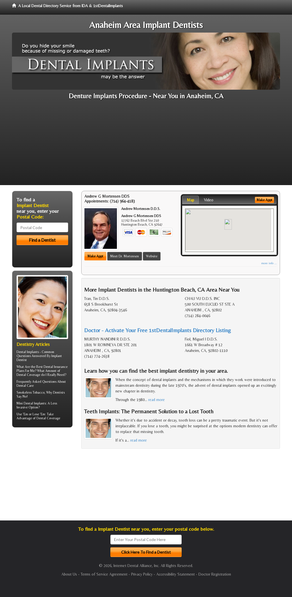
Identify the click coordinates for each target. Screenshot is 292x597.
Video (208, 200)
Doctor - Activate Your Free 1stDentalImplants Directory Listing (157, 330)
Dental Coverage (48, 418)
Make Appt (95, 256)
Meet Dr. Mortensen (124, 256)
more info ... (269, 263)
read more (156, 399)
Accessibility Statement (175, 574)
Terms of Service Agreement (104, 574)
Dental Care (25, 386)
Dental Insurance (56, 367)
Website (151, 256)
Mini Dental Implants (31, 403)
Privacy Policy (142, 574)
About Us (69, 574)
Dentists (59, 392)
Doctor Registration (214, 574)
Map (190, 200)
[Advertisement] (146, 145)
